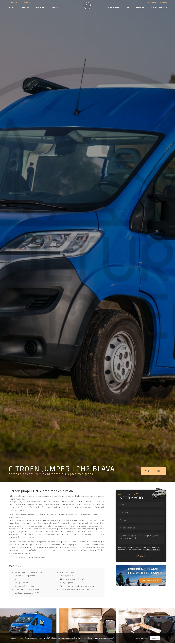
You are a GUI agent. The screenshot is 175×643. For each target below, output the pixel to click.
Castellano (154, 2)
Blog (11, 7)
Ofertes (25, 7)
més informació (142, 638)
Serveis (55, 7)
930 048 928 (15, 2)
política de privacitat (152, 549)
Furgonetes (114, 7)
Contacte (26, 2)
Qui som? (40, 7)
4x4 (128, 7)
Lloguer (140, 7)
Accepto (155, 638)
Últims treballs (159, 7)
